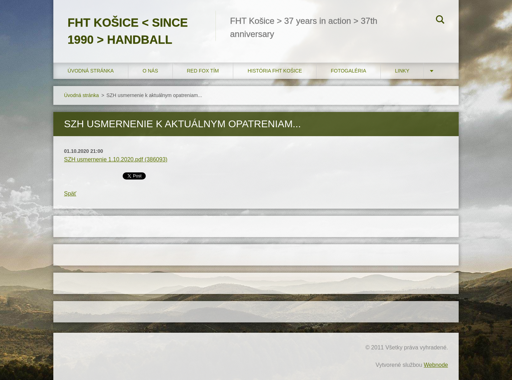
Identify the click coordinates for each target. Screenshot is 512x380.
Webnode (436, 365)
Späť (70, 194)
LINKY (402, 71)
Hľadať (440, 20)
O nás (150, 71)
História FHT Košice (274, 71)
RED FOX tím (203, 71)
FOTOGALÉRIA (348, 71)
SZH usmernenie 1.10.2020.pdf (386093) (115, 159)
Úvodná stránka (91, 71)
